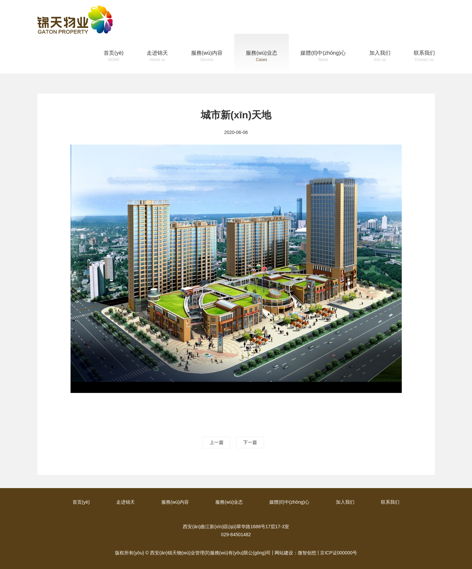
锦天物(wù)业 (75, 19)
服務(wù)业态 (261, 57)
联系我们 (424, 57)
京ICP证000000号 (338, 552)
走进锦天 (157, 57)
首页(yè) (114, 57)
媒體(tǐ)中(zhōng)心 (323, 57)
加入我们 (380, 57)
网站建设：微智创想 (295, 552)
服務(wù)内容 (207, 57)
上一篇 (217, 442)
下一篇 (250, 442)
